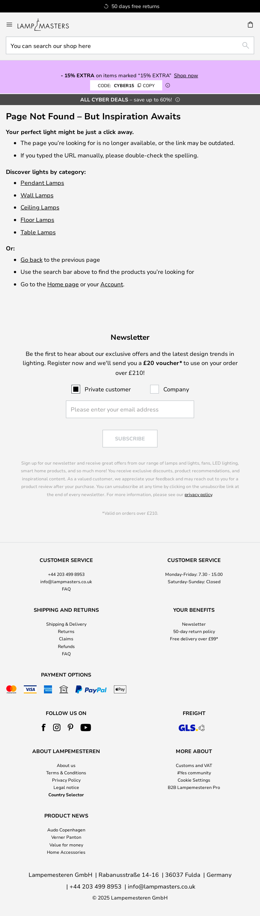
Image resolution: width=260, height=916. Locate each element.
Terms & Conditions (66, 772)
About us (66, 765)
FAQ (66, 589)
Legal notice (66, 787)
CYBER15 (126, 85)
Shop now (186, 75)
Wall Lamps (37, 195)
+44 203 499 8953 (66, 574)
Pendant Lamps (42, 182)
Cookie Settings (194, 780)
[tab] (66, 574)
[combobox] (130, 45)
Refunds (66, 646)
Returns (66, 631)
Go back (31, 259)
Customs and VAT (194, 765)
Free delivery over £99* (194, 638)
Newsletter (194, 624)
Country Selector (66, 794)
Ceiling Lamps (40, 207)
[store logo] (48, 24)
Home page (63, 284)
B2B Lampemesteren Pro (194, 787)
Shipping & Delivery (66, 624)
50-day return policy (194, 631)
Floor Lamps (37, 219)
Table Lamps (38, 232)
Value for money (66, 845)
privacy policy (198, 494)
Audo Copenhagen (66, 830)
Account (111, 284)
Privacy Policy (66, 780)
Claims (66, 638)
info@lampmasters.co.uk (66, 581)
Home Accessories (66, 852)
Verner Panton (66, 837)
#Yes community (194, 772)
